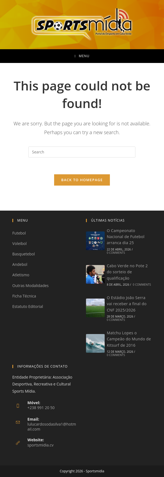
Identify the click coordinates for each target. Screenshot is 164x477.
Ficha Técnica (24, 296)
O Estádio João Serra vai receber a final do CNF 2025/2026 (127, 304)
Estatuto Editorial (27, 306)
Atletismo (20, 274)
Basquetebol (23, 254)
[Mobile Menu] (82, 56)
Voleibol (19, 243)
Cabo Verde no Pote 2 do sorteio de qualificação (127, 272)
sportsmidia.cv (40, 445)
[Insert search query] (81, 152)
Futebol (19, 233)
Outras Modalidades (30, 285)
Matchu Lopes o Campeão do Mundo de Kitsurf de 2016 (129, 339)
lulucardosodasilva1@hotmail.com (51, 426)
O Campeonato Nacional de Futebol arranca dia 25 (125, 237)
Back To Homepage (82, 179)
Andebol (19, 264)
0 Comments (116, 253)
